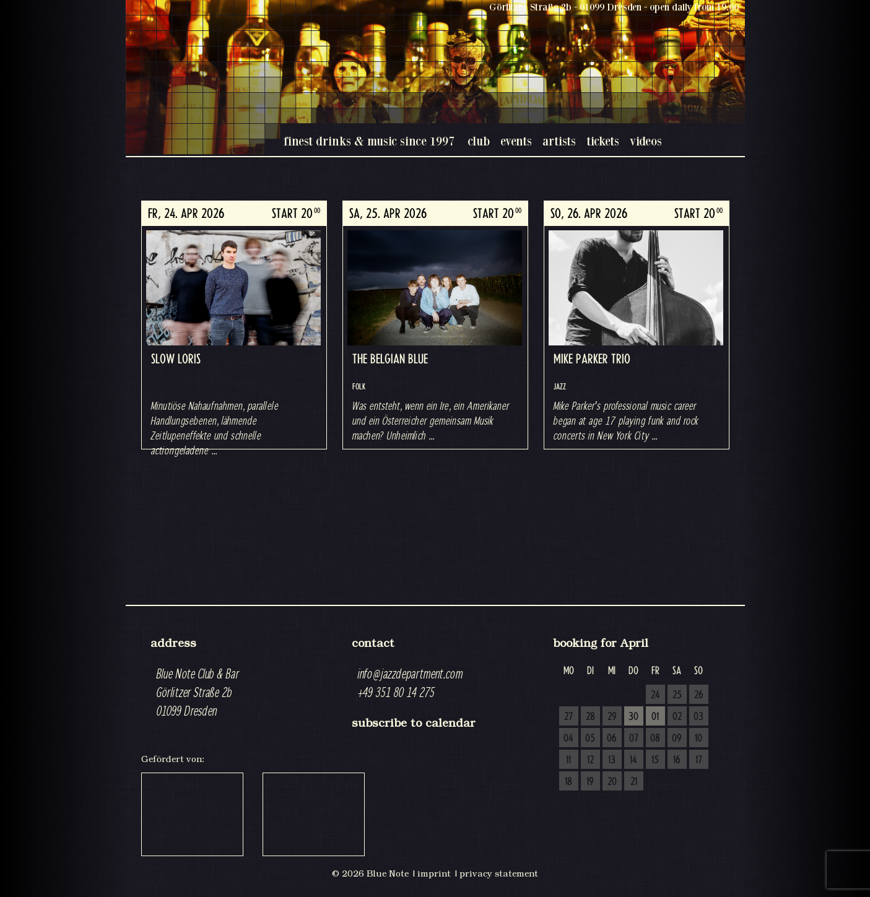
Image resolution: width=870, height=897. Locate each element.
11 (568, 760)
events (516, 141)
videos (646, 141)
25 (677, 695)
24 (655, 695)
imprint (434, 873)
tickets (602, 141)
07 (633, 738)
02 (677, 716)
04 (568, 738)
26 (698, 695)
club (479, 141)
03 (698, 716)
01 (655, 716)
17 (698, 760)
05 (590, 738)
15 (655, 760)
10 (698, 738)
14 (633, 760)
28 (590, 716)
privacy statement (498, 873)
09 (677, 738)
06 (612, 738)
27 (568, 716)
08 (655, 738)
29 (612, 716)
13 (612, 760)
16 (677, 760)
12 (590, 760)
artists (559, 141)
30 (633, 716)
